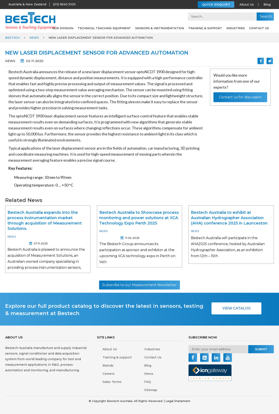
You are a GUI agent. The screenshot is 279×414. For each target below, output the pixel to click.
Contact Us (259, 28)
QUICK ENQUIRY (216, 4)
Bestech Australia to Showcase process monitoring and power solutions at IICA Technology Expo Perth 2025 (139, 218)
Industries (235, 28)
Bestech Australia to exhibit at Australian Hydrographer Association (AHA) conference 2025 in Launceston (229, 218)
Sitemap (150, 390)
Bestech (12, 37)
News (34, 37)
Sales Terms (112, 382)
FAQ (147, 382)
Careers (109, 374)
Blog (267, 4)
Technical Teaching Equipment (104, 28)
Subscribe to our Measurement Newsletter (139, 285)
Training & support (205, 28)
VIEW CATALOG (236, 308)
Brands (108, 365)
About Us (246, 4)
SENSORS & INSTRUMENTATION (159, 28)
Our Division (62, 28)
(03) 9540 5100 (64, 4)
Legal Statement (178, 401)
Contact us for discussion (240, 97)
